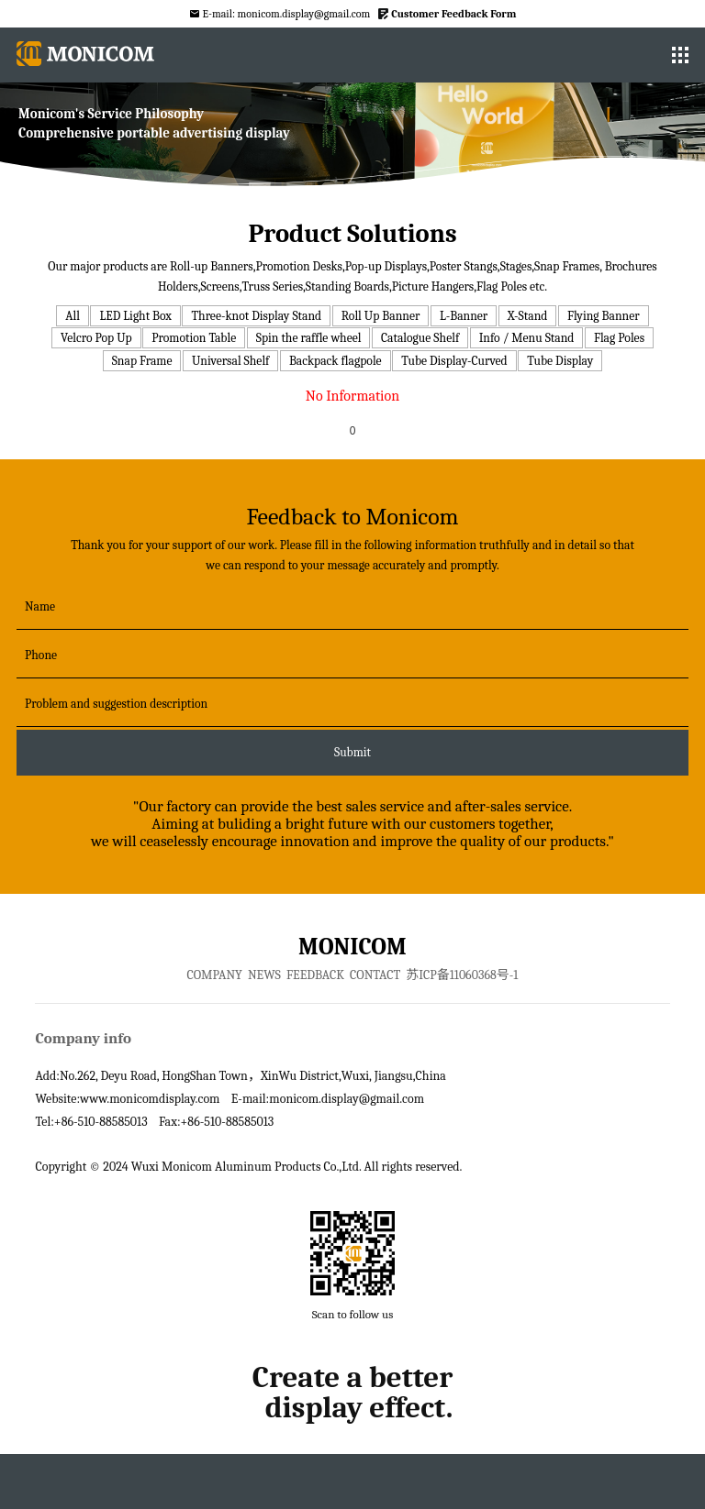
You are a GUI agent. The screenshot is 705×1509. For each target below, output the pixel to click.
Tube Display (560, 361)
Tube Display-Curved (454, 361)
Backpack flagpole (335, 361)
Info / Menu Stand (527, 338)
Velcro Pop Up (96, 338)
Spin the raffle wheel (309, 338)
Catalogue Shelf (420, 338)
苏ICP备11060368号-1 (462, 975)
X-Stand (528, 316)
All (72, 316)
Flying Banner (603, 316)
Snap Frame (142, 361)
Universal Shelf (230, 361)
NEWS (264, 975)
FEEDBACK (315, 975)
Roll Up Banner (380, 316)
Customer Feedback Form (453, 13)
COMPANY (214, 975)
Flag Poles (619, 338)
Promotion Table (193, 338)
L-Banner (463, 316)
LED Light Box (135, 316)
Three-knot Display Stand (256, 316)
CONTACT (375, 975)
